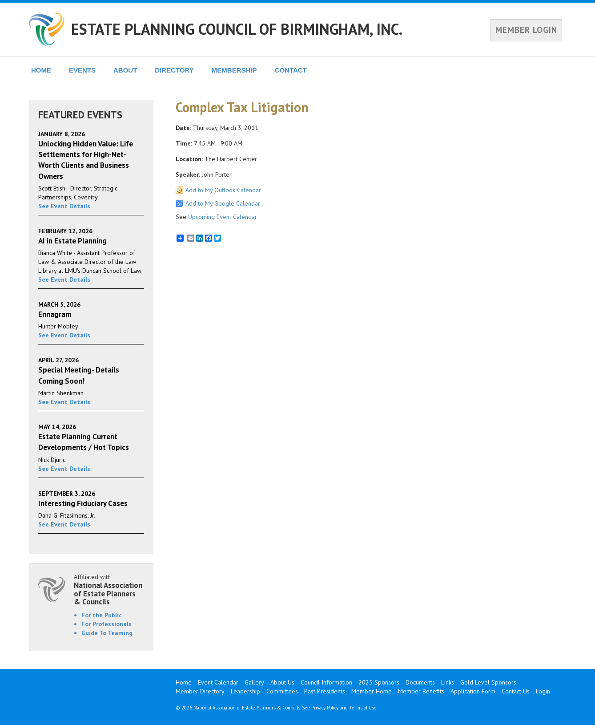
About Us (282, 682)
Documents (420, 682)
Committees (282, 691)
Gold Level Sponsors (488, 682)
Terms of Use (363, 708)
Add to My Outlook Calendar (223, 190)
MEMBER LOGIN (526, 29)
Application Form (472, 691)
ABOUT (125, 70)
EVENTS (82, 70)
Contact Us (516, 691)
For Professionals (106, 624)
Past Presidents (324, 691)
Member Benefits (421, 691)
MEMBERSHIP (234, 70)
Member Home (371, 691)
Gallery (254, 682)
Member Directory (200, 691)
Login (543, 691)
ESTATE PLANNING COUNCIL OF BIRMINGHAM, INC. (236, 29)
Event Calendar (218, 682)
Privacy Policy (324, 708)
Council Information (326, 682)
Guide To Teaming (107, 633)
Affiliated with (109, 589)
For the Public (101, 615)
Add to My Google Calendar (222, 203)
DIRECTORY (174, 70)
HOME (41, 70)
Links (447, 682)
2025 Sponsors (378, 682)
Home (184, 682)
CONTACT (291, 70)
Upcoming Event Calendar (222, 217)
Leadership (245, 691)
